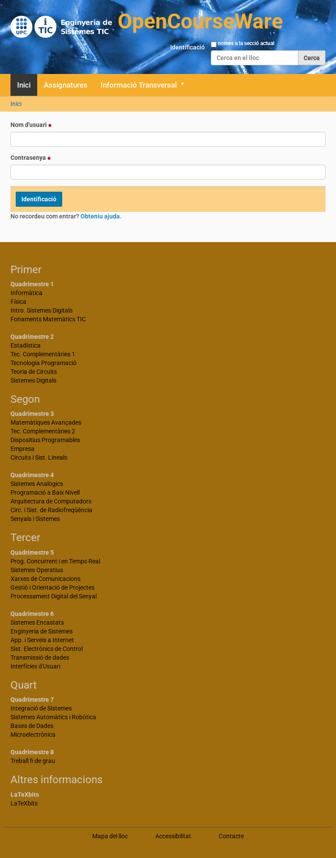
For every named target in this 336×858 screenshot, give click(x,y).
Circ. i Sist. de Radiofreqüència (51, 509)
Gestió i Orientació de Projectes (52, 587)
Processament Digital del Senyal (53, 596)
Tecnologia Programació (43, 362)
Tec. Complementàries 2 (42, 431)
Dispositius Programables (45, 439)
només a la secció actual (246, 43)
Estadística (25, 345)
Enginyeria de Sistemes (41, 631)
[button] (185, 85)
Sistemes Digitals (33, 380)
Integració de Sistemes (41, 708)
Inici (24, 85)
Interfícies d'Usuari (35, 666)
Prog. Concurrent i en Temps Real (55, 561)
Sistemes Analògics (36, 483)
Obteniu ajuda (100, 216)
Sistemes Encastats (37, 622)
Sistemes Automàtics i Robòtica (53, 717)
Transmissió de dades (39, 657)
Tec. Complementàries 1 (42, 354)
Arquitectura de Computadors (50, 501)
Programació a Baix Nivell (45, 492)
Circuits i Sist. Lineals (38, 457)
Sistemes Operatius (36, 569)
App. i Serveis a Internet (42, 640)
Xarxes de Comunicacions (45, 578)
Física (18, 301)
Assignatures (66, 85)
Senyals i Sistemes (35, 518)
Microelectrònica (33, 734)
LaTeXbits (24, 803)
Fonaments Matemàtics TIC (48, 319)
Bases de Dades (31, 725)
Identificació (187, 47)
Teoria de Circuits (33, 371)
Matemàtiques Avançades (45, 422)
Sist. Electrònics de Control (46, 648)
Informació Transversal (139, 85)
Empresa (22, 448)
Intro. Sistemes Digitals (41, 310)
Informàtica (26, 292)
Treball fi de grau (32, 760)
